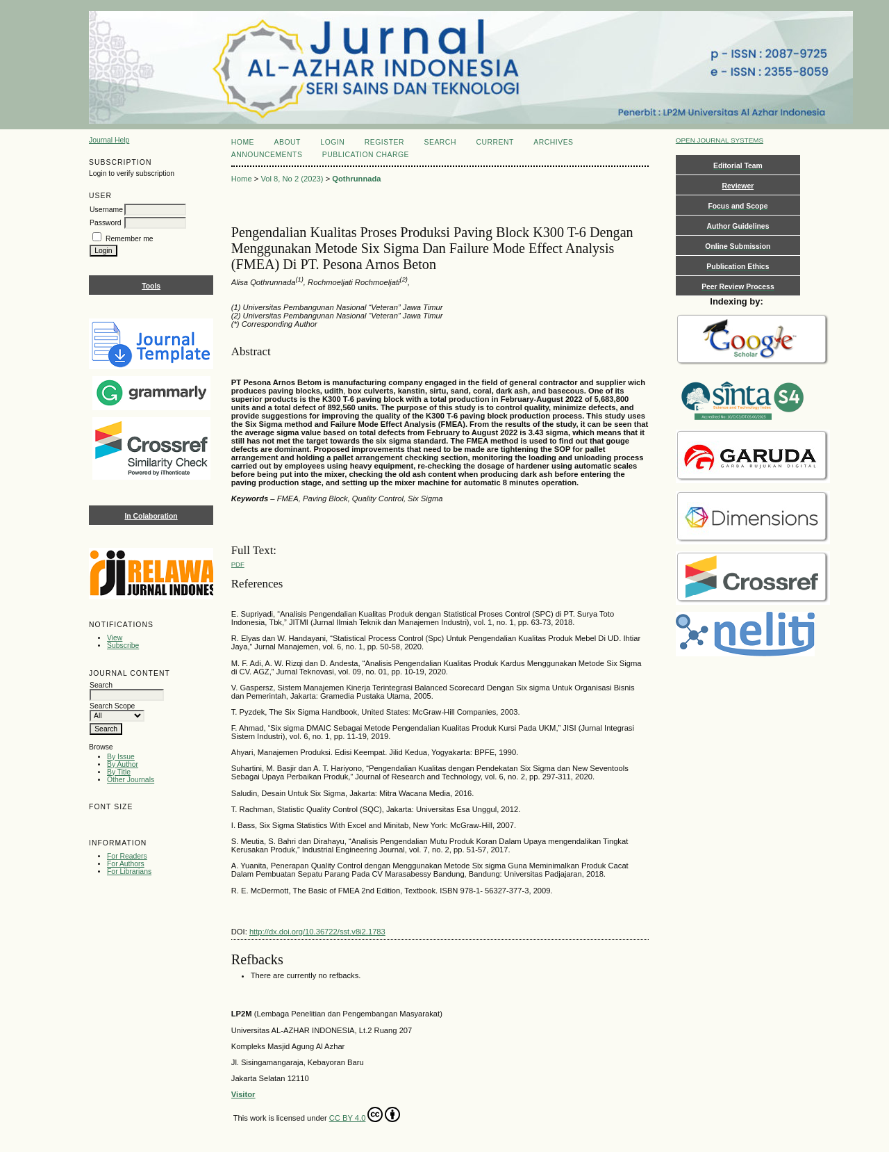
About (287, 142)
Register (384, 142)
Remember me (129, 239)
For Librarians (129, 871)
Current (494, 142)
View (114, 638)
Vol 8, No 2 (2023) (291, 179)
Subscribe (123, 645)
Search (440, 142)
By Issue (121, 757)
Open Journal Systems (719, 140)
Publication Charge (365, 155)
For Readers (127, 856)
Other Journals (130, 780)
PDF (237, 564)
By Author (122, 764)
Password (106, 223)
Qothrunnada (356, 179)
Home (242, 142)
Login (332, 142)
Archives (553, 142)
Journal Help (109, 140)
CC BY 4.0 (365, 1114)
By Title (119, 772)
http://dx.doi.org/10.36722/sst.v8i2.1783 (317, 931)
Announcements (267, 155)
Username (106, 209)
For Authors (125, 864)
